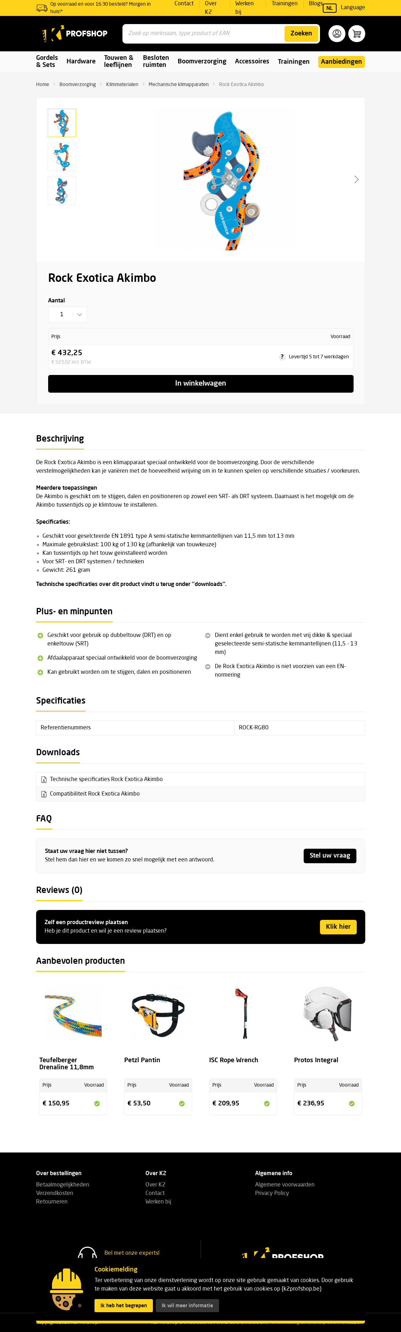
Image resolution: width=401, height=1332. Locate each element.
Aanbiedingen (341, 62)
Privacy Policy (272, 1193)
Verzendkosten (54, 1193)
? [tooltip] (282, 357)
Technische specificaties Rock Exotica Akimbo (106, 779)
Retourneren (52, 1202)
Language (344, 8)
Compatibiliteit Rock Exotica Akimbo (95, 794)
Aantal (56, 301)
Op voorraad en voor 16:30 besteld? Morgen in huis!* (100, 8)
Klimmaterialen (122, 84)
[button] (336, 33)
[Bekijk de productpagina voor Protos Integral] (328, 1019)
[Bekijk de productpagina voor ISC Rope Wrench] (243, 1019)
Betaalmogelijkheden (62, 1185)
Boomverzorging (77, 84)
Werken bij (158, 1202)
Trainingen (294, 62)
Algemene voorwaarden (285, 1185)
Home (42, 84)
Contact (155, 1193)
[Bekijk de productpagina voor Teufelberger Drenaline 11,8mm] (73, 1019)
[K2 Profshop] (75, 34)
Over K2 (155, 1185)
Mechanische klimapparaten (179, 84)
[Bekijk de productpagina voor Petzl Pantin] (158, 1019)
